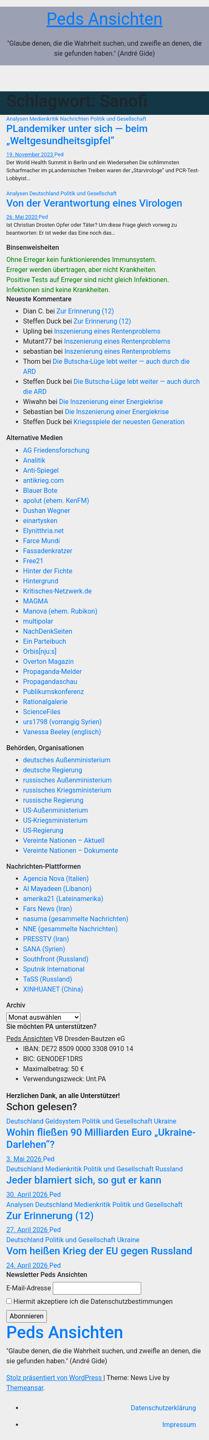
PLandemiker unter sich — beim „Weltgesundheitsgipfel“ (77, 135)
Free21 (33, 561)
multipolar (38, 621)
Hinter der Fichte (47, 571)
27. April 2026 (27, 1230)
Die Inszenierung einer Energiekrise (111, 402)
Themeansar (24, 1388)
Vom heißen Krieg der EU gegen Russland (99, 1251)
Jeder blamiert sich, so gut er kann (83, 1180)
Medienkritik (44, 119)
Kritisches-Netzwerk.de (57, 591)
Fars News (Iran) (47, 909)
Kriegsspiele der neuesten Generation (129, 422)
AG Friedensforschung (56, 450)
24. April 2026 (27, 1265)
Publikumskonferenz (53, 692)
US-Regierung (43, 830)
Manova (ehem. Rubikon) (60, 611)
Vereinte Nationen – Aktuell (63, 840)
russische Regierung (53, 800)
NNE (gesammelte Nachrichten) (70, 929)
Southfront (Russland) (55, 959)
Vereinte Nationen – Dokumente (70, 851)
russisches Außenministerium (67, 780)
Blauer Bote (40, 491)
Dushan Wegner (46, 511)
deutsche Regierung (52, 770)
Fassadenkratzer (47, 551)
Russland (169, 1169)
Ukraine (165, 1121)
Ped (59, 154)
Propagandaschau (50, 682)
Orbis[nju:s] (40, 651)
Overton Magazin (48, 662)
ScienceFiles (41, 712)
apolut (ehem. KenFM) (56, 501)
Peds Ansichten (104, 19)
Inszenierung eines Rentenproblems (107, 331)
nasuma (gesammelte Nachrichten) (75, 919)
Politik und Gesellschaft (118, 119)
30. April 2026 (27, 1195)
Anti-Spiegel (41, 470)
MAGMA (35, 601)
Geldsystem (63, 1121)
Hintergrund (40, 581)
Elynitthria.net (43, 531)
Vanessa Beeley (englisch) (62, 732)
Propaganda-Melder (52, 672)
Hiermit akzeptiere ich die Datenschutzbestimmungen (89, 1301)
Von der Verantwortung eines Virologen (94, 203)
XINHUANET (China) (53, 989)
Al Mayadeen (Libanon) (57, 889)
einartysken (40, 521)
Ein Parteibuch (44, 641)
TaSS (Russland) (47, 979)
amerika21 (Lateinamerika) (63, 899)
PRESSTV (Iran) (46, 939)
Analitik (34, 460)
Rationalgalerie (45, 702)
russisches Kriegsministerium (67, 790)
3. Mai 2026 (24, 1159)
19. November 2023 (30, 154)
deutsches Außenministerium (67, 760)
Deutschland (44, 193)
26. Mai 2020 (22, 217)
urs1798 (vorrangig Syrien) (62, 722)
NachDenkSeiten (47, 631)
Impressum (179, 1425)
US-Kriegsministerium (55, 820)
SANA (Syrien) (44, 949)
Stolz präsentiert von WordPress (54, 1378)
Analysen (17, 119)
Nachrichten (75, 119)
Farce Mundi (41, 541)
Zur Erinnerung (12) (85, 311)
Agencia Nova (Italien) (56, 879)
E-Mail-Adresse (28, 1288)
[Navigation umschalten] (190, 78)
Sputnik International (54, 969)
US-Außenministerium (55, 810)
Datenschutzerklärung (163, 1408)
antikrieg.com (43, 480)
